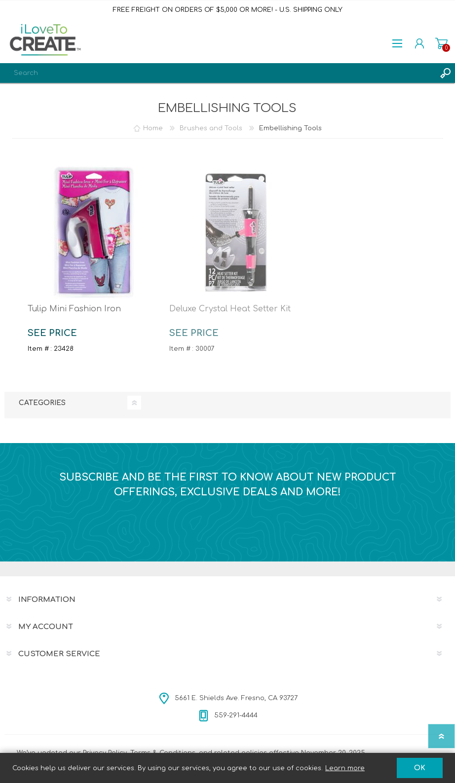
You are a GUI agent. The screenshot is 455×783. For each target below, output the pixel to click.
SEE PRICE (52, 333)
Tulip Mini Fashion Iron (74, 308)
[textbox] (217, 73)
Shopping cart (441, 43)
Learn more (345, 768)
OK (419, 768)
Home (153, 128)
